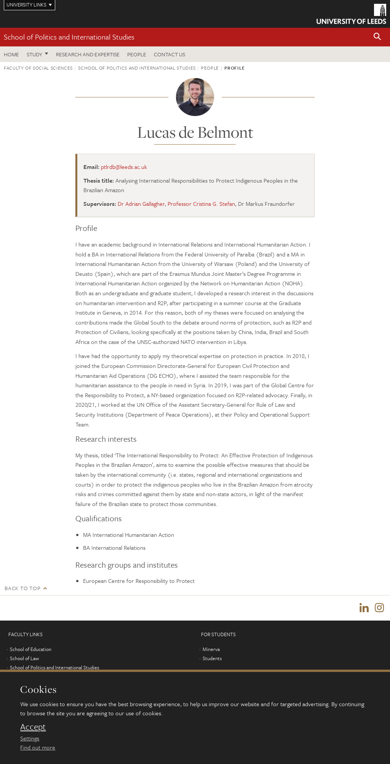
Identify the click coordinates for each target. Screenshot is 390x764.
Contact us (169, 54)
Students (212, 658)
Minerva (211, 649)
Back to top (22, 588)
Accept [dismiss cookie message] (33, 726)
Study (34, 54)
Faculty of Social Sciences (38, 67)
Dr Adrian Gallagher (141, 203)
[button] (377, 37)
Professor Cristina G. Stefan (201, 203)
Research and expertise (88, 54)
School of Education (30, 649)
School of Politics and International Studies (69, 37)
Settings (29, 738)
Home (11, 54)
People (136, 54)
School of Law (24, 658)
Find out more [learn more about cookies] (37, 747)
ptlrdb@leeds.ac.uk (124, 166)
